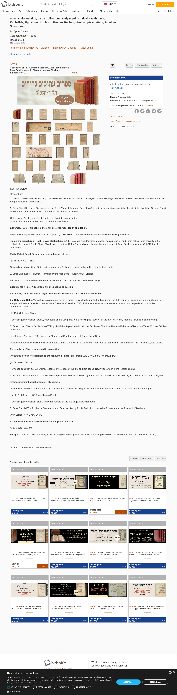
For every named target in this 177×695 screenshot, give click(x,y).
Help (157, 11)
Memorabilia (106, 11)
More (118, 11)
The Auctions (8, 11)
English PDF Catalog (37, 47)
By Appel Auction (19, 31)
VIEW (45, 513)
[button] (59, 691)
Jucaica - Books (125, 126)
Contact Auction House (23, 35)
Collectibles (31, 11)
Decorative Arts (59, 11)
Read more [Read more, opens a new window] (36, 682)
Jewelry (44, 11)
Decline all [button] (155, 682)
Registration (165, 4)
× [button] (174, 672)
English (169, 11)
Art (20, 11)
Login (151, 4)
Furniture (91, 11)
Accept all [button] (129, 682)
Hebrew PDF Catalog (64, 47)
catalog (129, 65)
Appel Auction (147, 106)
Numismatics (77, 11)
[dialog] (88, 682)
